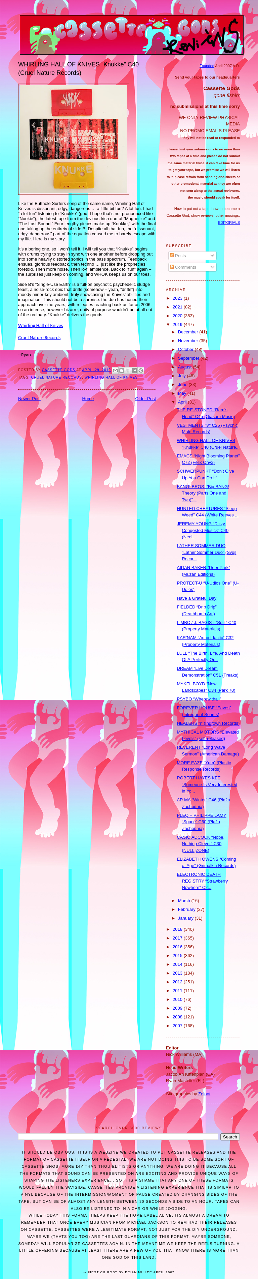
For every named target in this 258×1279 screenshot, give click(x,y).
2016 (178, 946)
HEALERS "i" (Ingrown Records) (208, 723)
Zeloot (204, 1093)
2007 (178, 1025)
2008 (178, 1016)
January (186, 918)
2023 (178, 298)
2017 (178, 938)
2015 (178, 955)
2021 (178, 306)
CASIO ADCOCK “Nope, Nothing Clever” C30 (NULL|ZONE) (200, 844)
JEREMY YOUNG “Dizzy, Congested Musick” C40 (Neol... (202, 530)
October (186, 349)
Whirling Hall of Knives (40, 325)
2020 (178, 315)
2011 (178, 990)
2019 (178, 324)
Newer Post (29, 398)
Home (88, 398)
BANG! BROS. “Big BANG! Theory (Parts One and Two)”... (203, 493)
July (182, 375)
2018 (178, 929)
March (184, 900)
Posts (178, 255)
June (183, 384)
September (189, 358)
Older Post (145, 398)
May (182, 393)
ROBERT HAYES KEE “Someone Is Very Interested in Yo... (207, 784)
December (189, 331)
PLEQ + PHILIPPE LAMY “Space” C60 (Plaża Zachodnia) (201, 822)
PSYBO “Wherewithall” (199, 699)
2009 (178, 1008)
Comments (183, 267)
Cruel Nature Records (39, 337)
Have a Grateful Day (196, 598)
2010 (178, 999)
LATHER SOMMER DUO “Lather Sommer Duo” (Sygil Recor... (206, 552)
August (185, 366)
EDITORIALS (229, 222)
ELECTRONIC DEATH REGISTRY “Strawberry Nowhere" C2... (202, 881)
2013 (178, 973)
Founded (207, 66)
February (187, 909)
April (183, 402)
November (189, 340)
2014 (178, 964)
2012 (178, 981)
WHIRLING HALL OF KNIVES (111, 377)
